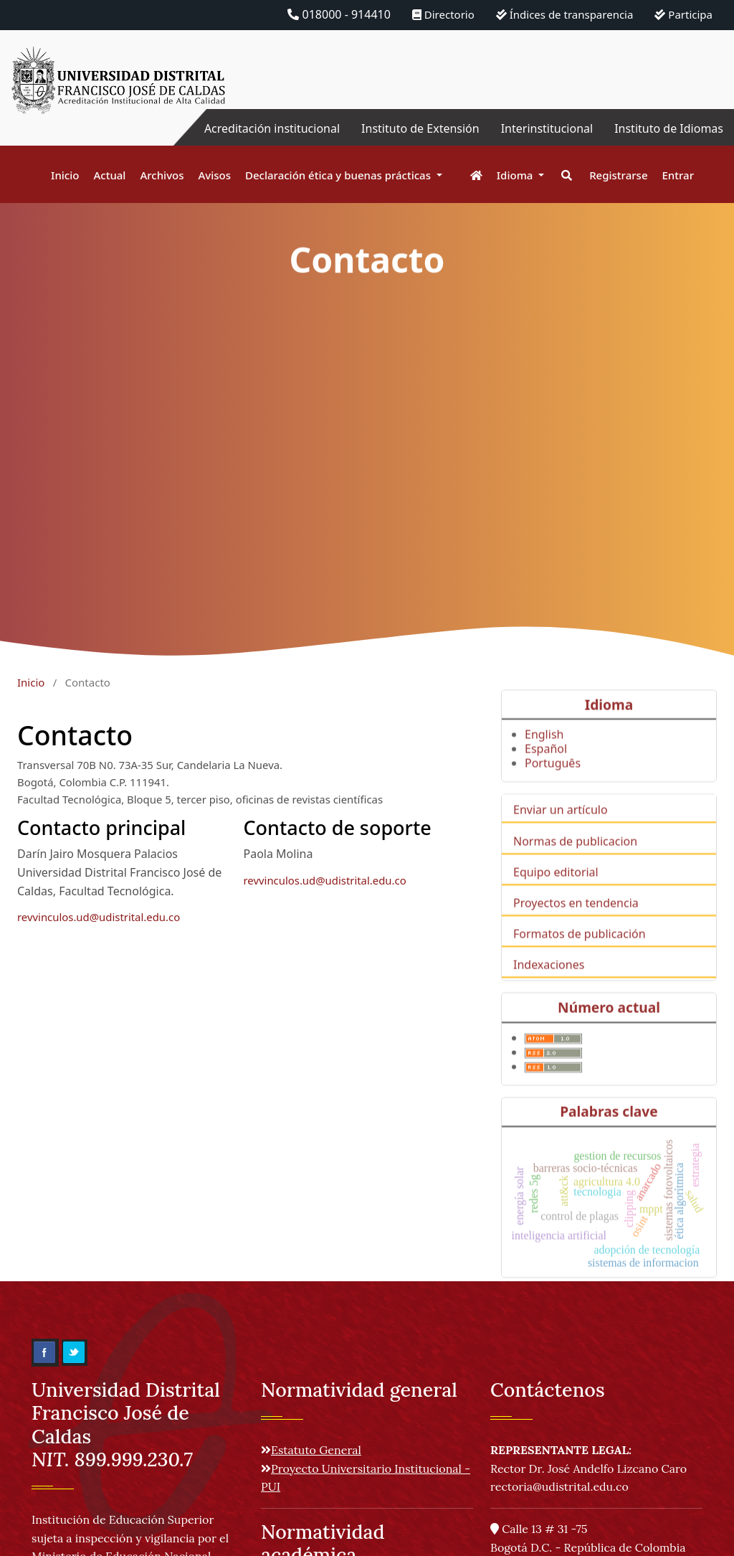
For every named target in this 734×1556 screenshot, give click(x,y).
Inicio (65, 175)
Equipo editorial (556, 891)
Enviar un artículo (560, 829)
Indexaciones (548, 984)
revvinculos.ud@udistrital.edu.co (98, 917)
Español (546, 768)
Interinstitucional (547, 128)
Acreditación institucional (272, 128)
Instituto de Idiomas (668, 128)
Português (553, 783)
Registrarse (618, 175)
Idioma (516, 175)
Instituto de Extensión (420, 128)
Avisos (215, 175)
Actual (109, 175)
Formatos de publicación (579, 953)
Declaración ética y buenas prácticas (339, 175)
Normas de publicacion (575, 860)
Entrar (678, 175)
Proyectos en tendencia (576, 922)
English (544, 754)
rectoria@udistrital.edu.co (559, 1486)
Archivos (162, 175)
